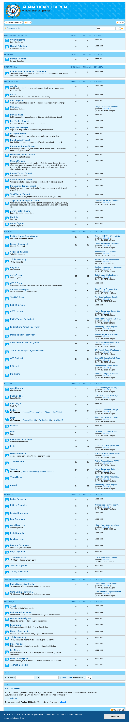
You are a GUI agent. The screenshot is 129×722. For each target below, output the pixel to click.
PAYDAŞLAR (8, 54)
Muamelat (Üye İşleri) (20, 618)
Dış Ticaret (15, 374)
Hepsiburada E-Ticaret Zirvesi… (107, 366)
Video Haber (16, 477)
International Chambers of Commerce (28, 71)
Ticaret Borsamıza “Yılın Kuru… (107, 477)
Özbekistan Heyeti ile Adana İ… (107, 374)
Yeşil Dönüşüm (17, 297)
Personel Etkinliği (28, 420)
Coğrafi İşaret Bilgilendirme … (106, 275)
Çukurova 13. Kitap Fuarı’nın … (107, 431)
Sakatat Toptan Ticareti (21, 179)
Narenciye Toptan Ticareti (22, 154)
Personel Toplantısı (45, 472)
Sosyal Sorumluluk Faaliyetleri (24, 342)
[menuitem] (27, 22)
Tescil (13, 606)
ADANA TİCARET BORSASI (46, 7)
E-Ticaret (14, 366)
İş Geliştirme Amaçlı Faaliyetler (25, 327)
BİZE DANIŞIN (9, 602)
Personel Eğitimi (28, 412)
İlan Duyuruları (17, 539)
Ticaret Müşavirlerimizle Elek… (107, 557)
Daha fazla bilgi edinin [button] (14, 718)
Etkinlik (13, 418)
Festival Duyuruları (19, 513)
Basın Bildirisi (16, 396)
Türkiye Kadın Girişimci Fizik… (106, 584)
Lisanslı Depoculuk (19, 244)
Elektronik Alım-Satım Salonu (24, 236)
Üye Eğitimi (56, 412)
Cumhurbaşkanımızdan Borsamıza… (109, 267)
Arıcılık (13, 94)
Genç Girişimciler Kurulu (21, 592)
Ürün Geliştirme (17, 39)
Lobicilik (14, 446)
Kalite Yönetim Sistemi (21, 439)
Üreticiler (14, 217)
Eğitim (13, 410)
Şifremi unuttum (66, 677)
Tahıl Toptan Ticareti (20, 194)
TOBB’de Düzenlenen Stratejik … (107, 410)
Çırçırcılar (14, 107)
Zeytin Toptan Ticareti (20, 211)
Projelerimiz (16, 267)
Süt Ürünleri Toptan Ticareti (23, 186)
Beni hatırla (79, 677)
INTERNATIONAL (10, 67)
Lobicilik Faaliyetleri (19, 658)
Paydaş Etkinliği (44, 420)
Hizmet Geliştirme (18, 46)
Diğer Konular (16, 644)
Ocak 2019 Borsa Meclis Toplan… (108, 453)
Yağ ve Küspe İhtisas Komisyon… (108, 200)
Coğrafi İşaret (16, 275)
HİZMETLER (8, 232)
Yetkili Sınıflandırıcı (19, 252)
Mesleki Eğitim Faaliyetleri (22, 334)
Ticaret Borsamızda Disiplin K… (107, 469)
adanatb (106, 109)
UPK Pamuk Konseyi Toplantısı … (108, 350)
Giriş (7, 673)
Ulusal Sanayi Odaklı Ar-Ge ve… (107, 289)
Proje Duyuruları (17, 551)
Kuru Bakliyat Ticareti (20, 140)
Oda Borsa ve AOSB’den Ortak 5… (108, 319)
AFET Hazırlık (16, 311)
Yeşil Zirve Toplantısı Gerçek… (106, 297)
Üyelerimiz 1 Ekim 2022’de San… (107, 418)
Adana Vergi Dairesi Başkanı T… (107, 485)
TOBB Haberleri (17, 461)
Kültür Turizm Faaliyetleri (22, 319)
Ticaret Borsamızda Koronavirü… (107, 311)
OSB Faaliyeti (16, 358)
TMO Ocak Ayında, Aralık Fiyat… (107, 396)
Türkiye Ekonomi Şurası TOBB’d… (108, 461)
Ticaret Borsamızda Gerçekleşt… (107, 244)
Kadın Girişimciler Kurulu (22, 584)
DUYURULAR (8, 495)
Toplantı (14, 469)
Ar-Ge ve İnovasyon (19, 289)
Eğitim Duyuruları (18, 499)
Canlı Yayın (15, 403)
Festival (14, 425)
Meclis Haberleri (18, 453)
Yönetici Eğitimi (43, 412)
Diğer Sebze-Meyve (19, 127)
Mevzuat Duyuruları (19, 545)
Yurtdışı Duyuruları (19, 571)
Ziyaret (13, 485)
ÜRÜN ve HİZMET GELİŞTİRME (15, 35)
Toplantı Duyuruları (19, 565)
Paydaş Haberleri (18, 58)
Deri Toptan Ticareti (19, 121)
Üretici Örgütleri (17, 223)
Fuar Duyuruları (17, 519)
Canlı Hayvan (16, 100)
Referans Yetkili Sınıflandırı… (106, 252)
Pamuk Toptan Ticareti (21, 173)
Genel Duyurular (17, 525)
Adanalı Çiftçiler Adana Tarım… (107, 334)
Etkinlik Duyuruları (18, 505)
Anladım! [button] (115, 717)
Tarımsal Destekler (19, 665)
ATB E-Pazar (16, 283)
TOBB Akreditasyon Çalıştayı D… (107, 388)
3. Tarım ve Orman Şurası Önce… (107, 446)
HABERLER (8, 384)
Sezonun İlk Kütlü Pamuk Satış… (107, 236)
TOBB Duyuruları (18, 557)
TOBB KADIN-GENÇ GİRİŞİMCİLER (16, 580)
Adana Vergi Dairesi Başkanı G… (107, 327)
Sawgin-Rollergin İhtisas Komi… (107, 107)
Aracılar (14, 86)
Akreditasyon (16, 388)
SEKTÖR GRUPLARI (11, 82)
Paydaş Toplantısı (29, 472)
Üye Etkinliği (57, 420)
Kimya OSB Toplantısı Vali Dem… (107, 358)
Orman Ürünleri (17, 161)
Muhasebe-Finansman (20, 612)
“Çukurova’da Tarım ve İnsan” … (107, 505)
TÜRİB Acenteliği (18, 259)
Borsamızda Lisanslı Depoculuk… (108, 259)
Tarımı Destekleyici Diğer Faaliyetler (27, 350)
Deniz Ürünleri (17, 114)
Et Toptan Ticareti (18, 133)
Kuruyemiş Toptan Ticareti (22, 146)
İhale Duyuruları (17, 533)
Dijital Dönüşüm (17, 305)
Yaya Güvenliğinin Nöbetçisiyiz (107, 342)
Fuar (12, 431)
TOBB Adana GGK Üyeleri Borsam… (109, 592)
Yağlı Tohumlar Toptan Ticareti (24, 200)
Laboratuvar (16, 625)
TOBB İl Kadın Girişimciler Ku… (107, 525)
